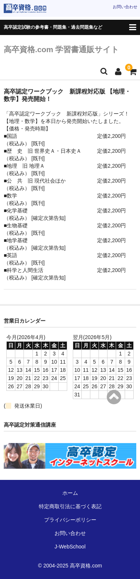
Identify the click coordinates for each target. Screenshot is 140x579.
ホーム (70, 493)
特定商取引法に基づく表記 (70, 506)
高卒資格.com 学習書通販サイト (61, 49)
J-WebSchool (70, 547)
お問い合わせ (125, 6)
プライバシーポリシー (70, 520)
